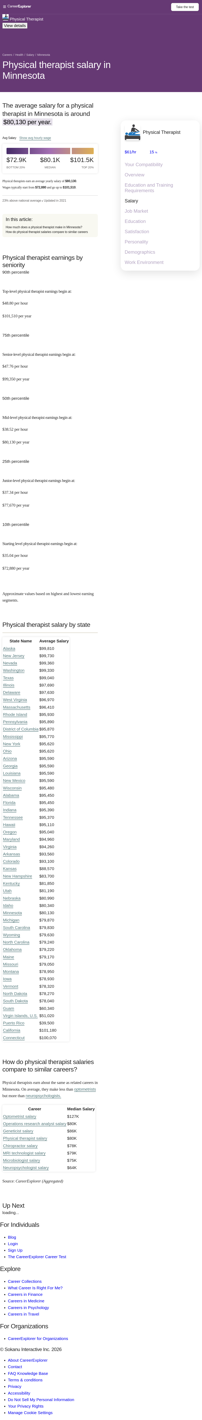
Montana (11, 971)
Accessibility (19, 1393)
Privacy (14, 1386)
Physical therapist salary (25, 1138)
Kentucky (11, 883)
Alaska (9, 648)
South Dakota (15, 1001)
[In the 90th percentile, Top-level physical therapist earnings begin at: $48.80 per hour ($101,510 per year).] (50, 300)
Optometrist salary (19, 1116)
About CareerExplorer (28, 1360)
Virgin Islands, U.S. (20, 1015)
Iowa (7, 978)
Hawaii (9, 824)
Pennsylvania (15, 721)
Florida (9, 802)
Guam (8, 1008)
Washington (13, 670)
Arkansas (11, 854)
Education (135, 221)
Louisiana (12, 773)
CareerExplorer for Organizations (38, 1338)
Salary (131, 200)
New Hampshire (17, 876)
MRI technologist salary (24, 1153)
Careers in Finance (25, 1294)
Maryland (11, 839)
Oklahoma (12, 949)
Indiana (9, 810)
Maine (8, 957)
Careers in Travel (23, 1314)
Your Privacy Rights (26, 1406)
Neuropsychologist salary (26, 1167)
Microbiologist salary (21, 1160)
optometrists (85, 1089)
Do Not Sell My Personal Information (41, 1399)
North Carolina (16, 942)
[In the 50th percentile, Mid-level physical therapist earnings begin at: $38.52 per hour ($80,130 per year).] (50, 426)
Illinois (8, 685)
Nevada (10, 663)
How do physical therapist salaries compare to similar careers (47, 232)
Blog (12, 1237)
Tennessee (13, 817)
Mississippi (13, 736)
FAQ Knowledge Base (28, 1373)
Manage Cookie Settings (30, 1412)
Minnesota (12, 912)
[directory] (50, 225)
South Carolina (16, 927)
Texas (8, 678)
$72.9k (16, 162)
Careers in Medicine (26, 1301)
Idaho (8, 905)
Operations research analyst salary (34, 1123)
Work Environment (144, 262)
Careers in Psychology (28, 1307)
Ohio (7, 751)
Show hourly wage (35, 138)
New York (11, 744)
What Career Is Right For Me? (35, 1288)
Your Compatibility (144, 164)
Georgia (10, 766)
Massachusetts (16, 707)
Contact (15, 1366)
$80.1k (50, 162)
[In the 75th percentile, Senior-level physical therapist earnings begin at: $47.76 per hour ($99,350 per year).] (50, 363)
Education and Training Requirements (149, 187)
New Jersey (13, 655)
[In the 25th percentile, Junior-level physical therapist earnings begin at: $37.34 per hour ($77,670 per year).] (50, 489)
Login (13, 1243)
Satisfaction (137, 231)
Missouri (10, 964)
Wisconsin (12, 788)
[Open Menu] (87, 7)
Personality (136, 241)
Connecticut (14, 1037)
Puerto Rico (13, 1023)
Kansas (10, 868)
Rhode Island (15, 714)
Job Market (136, 211)
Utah (7, 890)
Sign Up (15, 1250)
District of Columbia (20, 729)
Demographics (140, 252)
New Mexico (14, 780)
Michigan (11, 920)
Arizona (10, 758)
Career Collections (25, 1281)
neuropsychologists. (43, 1095)
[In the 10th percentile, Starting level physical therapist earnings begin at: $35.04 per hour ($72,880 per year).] (50, 552)
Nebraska (12, 898)
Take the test (185, 7)
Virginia (10, 846)
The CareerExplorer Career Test (37, 1256)
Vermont (10, 986)
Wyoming (11, 935)
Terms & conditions (25, 1380)
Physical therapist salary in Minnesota (56, 70)
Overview (134, 174)
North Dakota (15, 993)
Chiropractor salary (20, 1145)
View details (15, 25)
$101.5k (83, 162)
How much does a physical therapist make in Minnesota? (44, 227)
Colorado (11, 861)
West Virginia (15, 699)
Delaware (11, 692)
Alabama (11, 795)
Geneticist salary (18, 1131)
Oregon (10, 832)
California (11, 1030)
